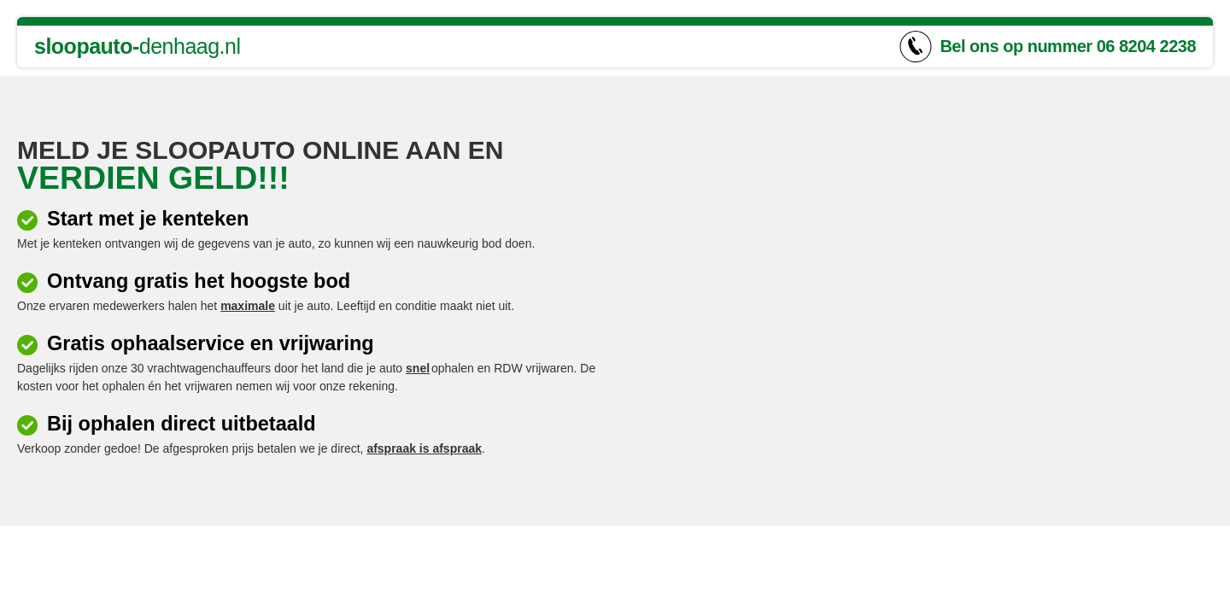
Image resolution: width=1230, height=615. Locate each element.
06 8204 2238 (1146, 46)
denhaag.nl (137, 46)
